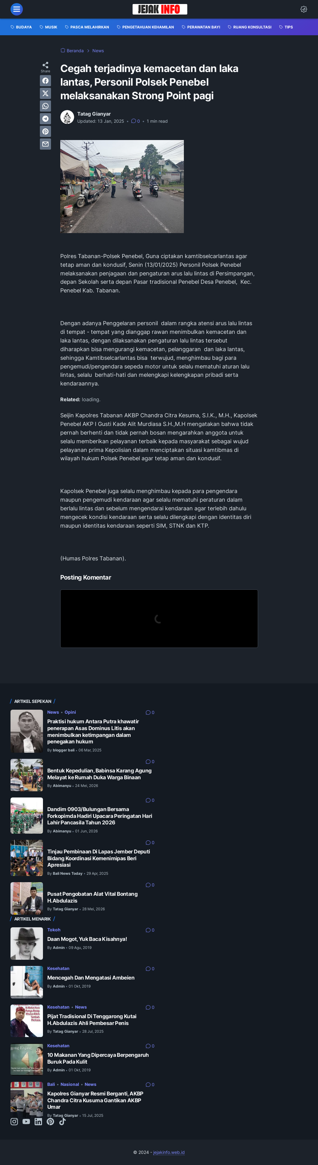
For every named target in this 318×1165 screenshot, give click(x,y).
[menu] (17, 9)
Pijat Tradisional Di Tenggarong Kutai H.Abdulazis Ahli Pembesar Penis (92, 1019)
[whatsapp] (45, 106)
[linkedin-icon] (38, 1122)
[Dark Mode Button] (303, 9)
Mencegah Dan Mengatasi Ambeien (90, 978)
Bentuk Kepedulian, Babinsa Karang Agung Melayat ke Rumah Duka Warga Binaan (99, 773)
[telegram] (45, 118)
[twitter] (45, 93)
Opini (70, 712)
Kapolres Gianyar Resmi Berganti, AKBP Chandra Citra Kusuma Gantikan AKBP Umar (95, 1100)
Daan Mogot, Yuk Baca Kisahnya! (87, 939)
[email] (45, 144)
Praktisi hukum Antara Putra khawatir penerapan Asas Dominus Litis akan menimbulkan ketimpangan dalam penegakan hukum (93, 731)
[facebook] (45, 80)
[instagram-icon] (14, 1122)
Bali (51, 1084)
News (53, 712)
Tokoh (54, 929)
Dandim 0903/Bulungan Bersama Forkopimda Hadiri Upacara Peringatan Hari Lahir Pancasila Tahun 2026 (99, 816)
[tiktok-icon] (62, 1122)
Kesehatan (58, 968)
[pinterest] (45, 131)
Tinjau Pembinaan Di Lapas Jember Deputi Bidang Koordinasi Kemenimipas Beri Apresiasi (98, 858)
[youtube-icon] (26, 1122)
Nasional (70, 1084)
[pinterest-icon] (50, 1122)
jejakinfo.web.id (169, 1152)
